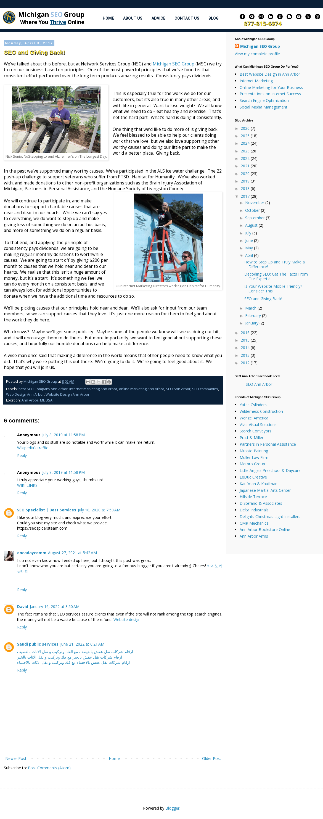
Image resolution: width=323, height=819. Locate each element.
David (22, 606)
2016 (246, 332)
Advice (158, 18)
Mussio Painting (254, 450)
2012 (246, 362)
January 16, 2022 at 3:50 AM (55, 606)
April (249, 255)
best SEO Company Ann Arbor (43, 389)
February (253, 315)
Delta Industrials (254, 509)
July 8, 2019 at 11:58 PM (63, 434)
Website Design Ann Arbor (67, 394)
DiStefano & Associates (261, 503)
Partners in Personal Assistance (268, 444)
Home (108, 18)
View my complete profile (257, 53)
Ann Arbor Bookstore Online (265, 529)
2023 (246, 151)
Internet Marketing (256, 80)
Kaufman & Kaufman (258, 483)
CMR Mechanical (254, 523)
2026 (246, 128)
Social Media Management (263, 107)
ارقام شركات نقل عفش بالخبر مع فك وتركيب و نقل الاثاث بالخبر (69, 657)
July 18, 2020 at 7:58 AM (99, 509)
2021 (246, 165)
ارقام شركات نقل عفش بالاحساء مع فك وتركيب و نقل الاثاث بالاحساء (73, 662)
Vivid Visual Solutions (258, 424)
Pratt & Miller (251, 437)
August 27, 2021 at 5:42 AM (72, 552)
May (249, 247)
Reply (22, 455)
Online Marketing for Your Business (271, 87)
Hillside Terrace (253, 496)
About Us (132, 18)
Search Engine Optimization (264, 100)
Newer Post (16, 758)
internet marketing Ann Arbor (93, 389)
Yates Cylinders (253, 404)
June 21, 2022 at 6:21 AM (82, 644)
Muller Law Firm (254, 457)
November (255, 202)
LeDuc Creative (253, 477)
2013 (246, 355)
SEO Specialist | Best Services (46, 509)
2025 (246, 135)
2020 (246, 173)
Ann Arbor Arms (254, 536)
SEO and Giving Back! (263, 298)
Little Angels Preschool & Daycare (270, 470)
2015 (246, 340)
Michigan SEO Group (173, 64)
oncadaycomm (31, 552)
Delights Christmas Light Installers (270, 516)
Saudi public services (38, 644)
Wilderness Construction (261, 411)
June (249, 240)
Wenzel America (254, 418)
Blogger (172, 808)
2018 (246, 188)
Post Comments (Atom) (49, 767)
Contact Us (186, 18)
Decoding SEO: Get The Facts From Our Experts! (276, 276)
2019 (246, 181)
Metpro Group (252, 463)
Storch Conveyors (255, 431)
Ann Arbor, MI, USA (37, 400)
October (253, 210)
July (248, 233)
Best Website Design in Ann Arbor (270, 74)
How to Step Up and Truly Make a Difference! (274, 264)
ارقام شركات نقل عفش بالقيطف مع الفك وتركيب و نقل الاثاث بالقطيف (75, 651)
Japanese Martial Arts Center (265, 490)
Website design (127, 619)
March (251, 308)
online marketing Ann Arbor (141, 389)
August (252, 225)
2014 (246, 347)
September (255, 217)
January (252, 323)
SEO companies (205, 389)
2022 (246, 158)
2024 (246, 143)
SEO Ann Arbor (178, 389)
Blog (213, 18)
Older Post (211, 758)
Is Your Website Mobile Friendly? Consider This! (273, 289)
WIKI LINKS (27, 485)
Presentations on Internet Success (270, 93)
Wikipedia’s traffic (32, 447)
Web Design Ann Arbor (25, 394)
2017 (246, 196)
